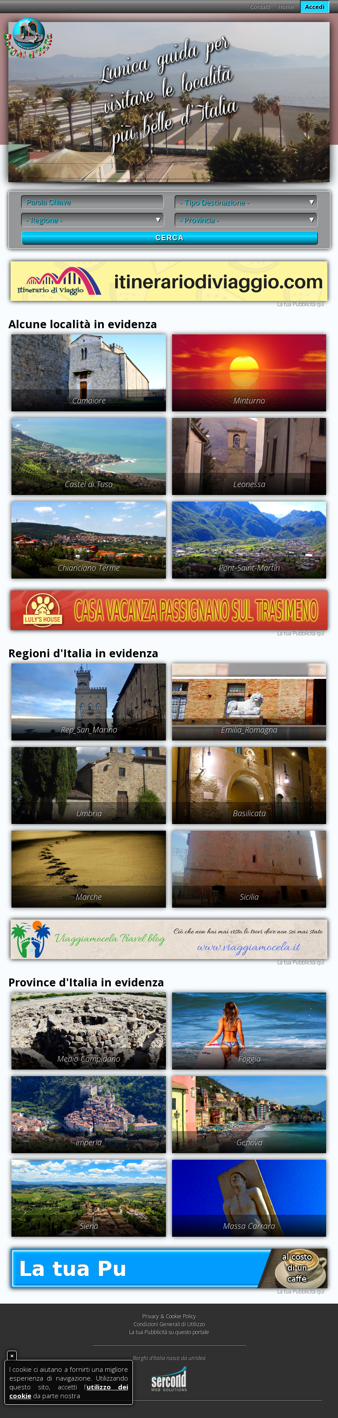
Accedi (314, 7)
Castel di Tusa (89, 484)
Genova (249, 1142)
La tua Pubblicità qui (300, 304)
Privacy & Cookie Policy (169, 1316)
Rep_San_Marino (89, 729)
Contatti (260, 7)
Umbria (89, 813)
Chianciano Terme (89, 567)
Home (286, 7)
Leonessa (249, 484)
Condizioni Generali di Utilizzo (169, 1324)
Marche (89, 896)
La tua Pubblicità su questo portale (169, 1332)
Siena (89, 1225)
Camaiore (89, 400)
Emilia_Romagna (249, 729)
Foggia (249, 1058)
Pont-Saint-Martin (249, 567)
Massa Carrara (249, 1225)
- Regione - (44, 220)
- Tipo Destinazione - (214, 202)
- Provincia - (199, 220)
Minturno (249, 400)
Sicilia (249, 896)
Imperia (89, 1142)
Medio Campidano (88, 1058)
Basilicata (249, 813)
